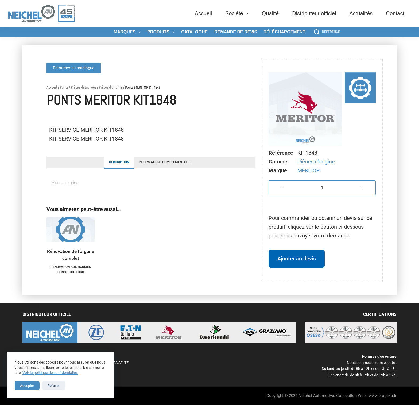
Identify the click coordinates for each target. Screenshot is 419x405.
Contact (395, 13)
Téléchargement (284, 32)
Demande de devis (235, 32)
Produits (162, 32)
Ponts (64, 87)
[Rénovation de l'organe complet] (70, 229)
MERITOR (308, 170)
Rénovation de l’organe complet (70, 255)
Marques (128, 32)
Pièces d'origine (110, 87)
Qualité (270, 13)
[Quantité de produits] (322, 187)
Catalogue (194, 32)
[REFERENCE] (327, 32)
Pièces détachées (83, 87)
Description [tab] (119, 162)
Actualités (361, 13)
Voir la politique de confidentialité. (50, 373)
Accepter (27, 386)
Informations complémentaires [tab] (165, 162)
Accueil (203, 13)
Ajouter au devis (296, 258)
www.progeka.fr (383, 395)
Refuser (54, 386)
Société (238, 13)
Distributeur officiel (314, 13)
